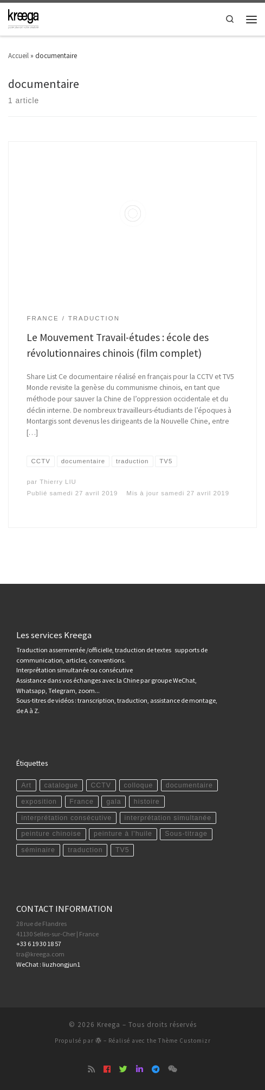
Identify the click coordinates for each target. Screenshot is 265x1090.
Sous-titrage (186, 833)
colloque (138, 785)
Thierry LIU (58, 481)
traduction (85, 850)
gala (113, 801)
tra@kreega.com (40, 954)
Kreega (108, 1024)
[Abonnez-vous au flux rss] (91, 1069)
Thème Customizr (184, 1040)
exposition (39, 801)
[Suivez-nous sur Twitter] (123, 1069)
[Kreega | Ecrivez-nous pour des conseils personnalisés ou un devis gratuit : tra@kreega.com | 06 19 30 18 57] (23, 18)
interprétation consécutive (66, 818)
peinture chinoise (51, 833)
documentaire (189, 785)
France (81, 801)
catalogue (61, 785)
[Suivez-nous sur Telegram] (155, 1069)
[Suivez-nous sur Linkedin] (139, 1069)
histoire (147, 801)
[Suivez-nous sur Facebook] (107, 1069)
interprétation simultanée (168, 818)
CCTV (101, 785)
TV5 (122, 850)
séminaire (38, 850)
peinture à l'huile (123, 833)
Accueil (18, 55)
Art (26, 785)
